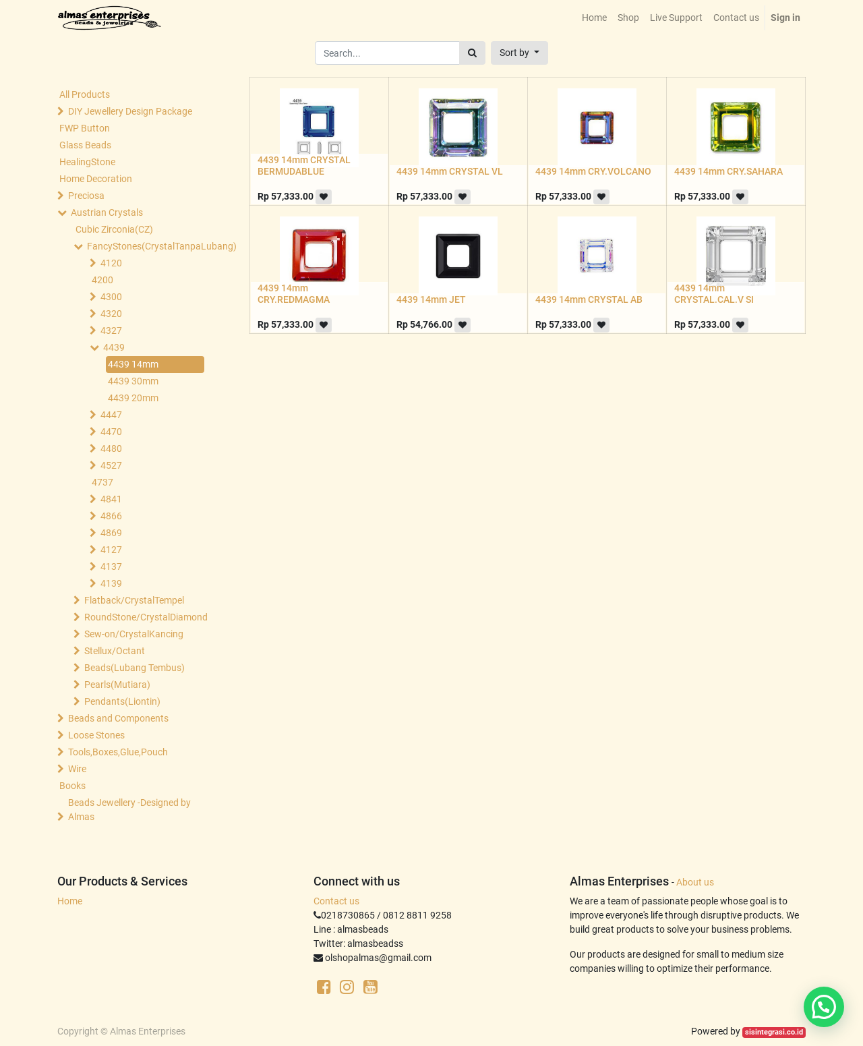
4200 (102, 279)
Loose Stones (96, 735)
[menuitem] (594, 17)
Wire (77, 768)
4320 (111, 313)
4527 (111, 465)
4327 (111, 330)
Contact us (336, 901)
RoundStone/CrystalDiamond (145, 617)
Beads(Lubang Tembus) (134, 667)
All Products (84, 94)
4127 (111, 549)
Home (69, 901)
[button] (519, 53)
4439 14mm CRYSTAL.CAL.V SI (714, 294)
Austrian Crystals (107, 212)
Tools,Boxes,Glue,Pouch (118, 752)
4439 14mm (133, 364)
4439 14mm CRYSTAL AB (589, 299)
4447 (111, 414)
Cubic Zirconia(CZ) (114, 229)
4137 (111, 566)
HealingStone (87, 161)
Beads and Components (118, 718)
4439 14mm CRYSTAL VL (449, 171)
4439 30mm (133, 381)
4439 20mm (133, 398)
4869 (111, 532)
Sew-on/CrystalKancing (133, 634)
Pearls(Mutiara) (117, 684)
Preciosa (86, 195)
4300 (111, 296)
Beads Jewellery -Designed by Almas (129, 809)
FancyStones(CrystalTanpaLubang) (148, 246)
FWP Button (84, 128)
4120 (111, 263)
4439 (114, 347)
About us (695, 882)
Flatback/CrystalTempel (134, 600)
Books (72, 785)
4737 (102, 482)
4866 (111, 516)
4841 (111, 499)
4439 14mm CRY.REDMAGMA (294, 294)
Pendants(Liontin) (122, 701)
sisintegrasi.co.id (774, 1032)
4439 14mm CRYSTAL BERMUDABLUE (304, 165)
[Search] (472, 53)
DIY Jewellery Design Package (130, 111)
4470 (111, 431)
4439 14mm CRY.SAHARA (728, 171)
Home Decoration (95, 178)
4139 (111, 583)
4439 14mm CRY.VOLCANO (593, 171)
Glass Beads (85, 145)
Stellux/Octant (114, 650)
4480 (111, 448)
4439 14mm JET (431, 299)
